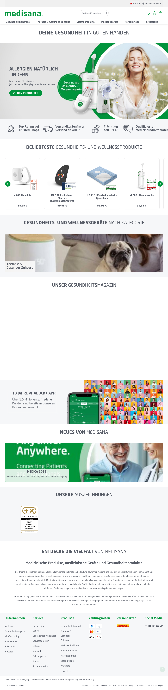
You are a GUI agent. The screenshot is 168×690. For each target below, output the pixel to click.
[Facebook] (146, 626)
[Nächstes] (160, 184)
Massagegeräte (68, 656)
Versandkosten (37, 680)
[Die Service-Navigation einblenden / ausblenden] (152, 3)
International (11, 642)
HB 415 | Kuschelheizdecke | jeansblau (102, 197)
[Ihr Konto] (154, 13)
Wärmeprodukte (69, 651)
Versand (37, 651)
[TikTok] (161, 626)
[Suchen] (106, 13)
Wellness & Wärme (70, 646)
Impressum (86, 686)
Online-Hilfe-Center (39, 629)
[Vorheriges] (7, 184)
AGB (114, 686)
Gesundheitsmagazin (15, 631)
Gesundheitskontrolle (71, 626)
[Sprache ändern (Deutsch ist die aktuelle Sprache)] (135, 3)
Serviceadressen (41, 641)
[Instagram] (154, 626)
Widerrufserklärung (125, 686)
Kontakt (37, 661)
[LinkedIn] (157, 626)
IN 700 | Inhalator (22, 195)
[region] (84, 184)
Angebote (65, 666)
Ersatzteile (66, 671)
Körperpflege (67, 661)
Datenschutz (106, 686)
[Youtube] (150, 626)
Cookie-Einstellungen (155, 686)
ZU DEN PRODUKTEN (26, 93)
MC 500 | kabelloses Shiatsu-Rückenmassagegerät (62, 198)
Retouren (37, 646)
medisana (9, 626)
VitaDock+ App (12, 636)
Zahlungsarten (40, 656)
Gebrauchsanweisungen (45, 636)
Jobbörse (9, 652)
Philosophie (10, 647)
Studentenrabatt (41, 667)
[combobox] (91, 13)
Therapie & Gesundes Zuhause (66, 636)
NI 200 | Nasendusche (141, 195)
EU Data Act (140, 686)
